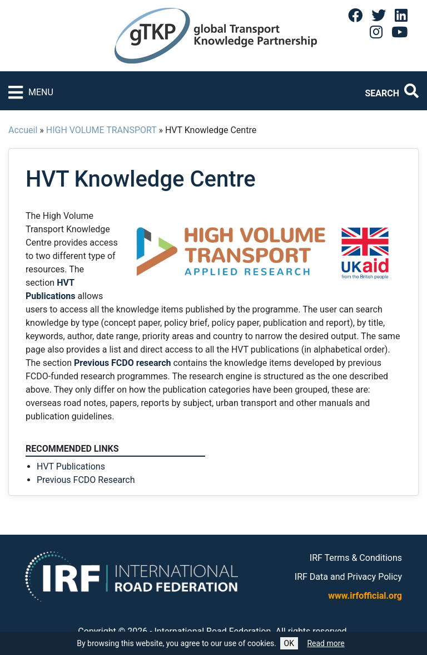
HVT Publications (71, 466)
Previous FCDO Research (86, 480)
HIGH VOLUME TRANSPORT (101, 130)
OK (289, 643)
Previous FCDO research (122, 363)
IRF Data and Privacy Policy (348, 576)
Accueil (22, 130)
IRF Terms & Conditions (356, 558)
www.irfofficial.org (365, 595)
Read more (325, 643)
